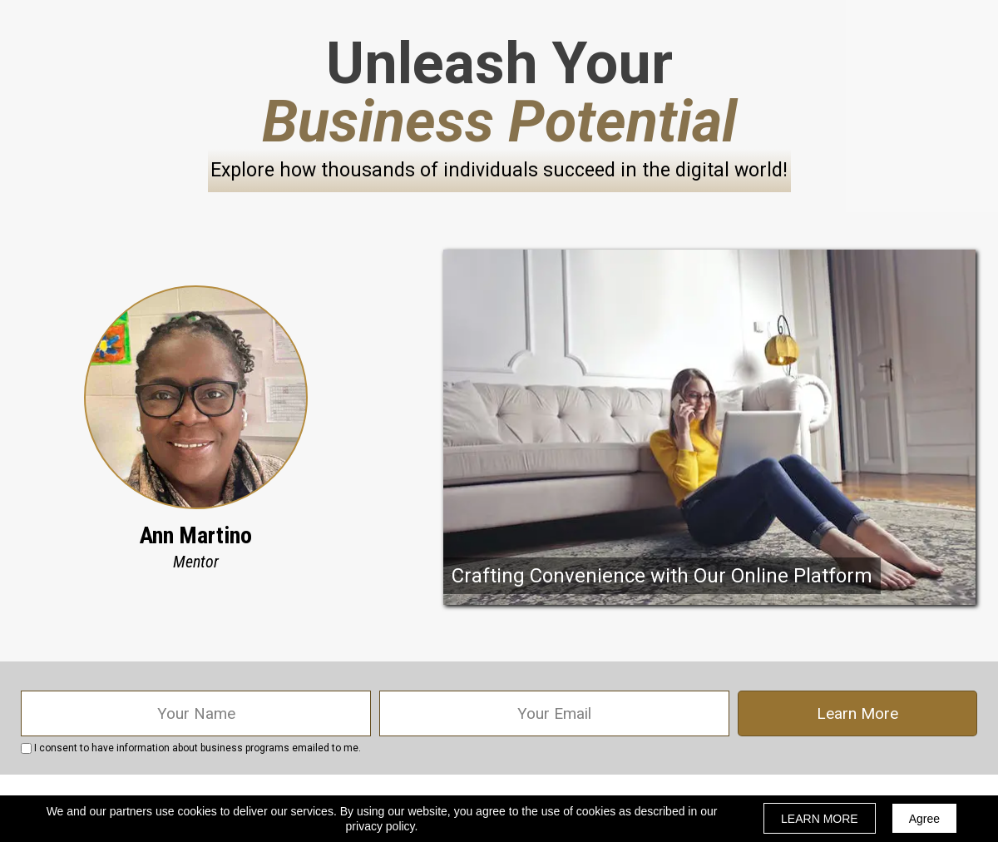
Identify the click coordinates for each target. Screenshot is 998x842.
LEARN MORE (819, 818)
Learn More (857, 713)
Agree (924, 818)
